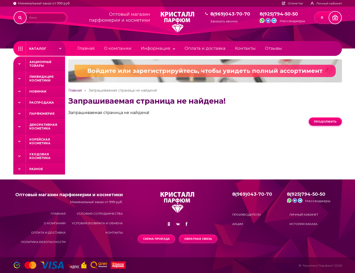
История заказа (303, 224)
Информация (155, 48)
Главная (86, 48)
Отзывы (273, 48)
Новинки (37, 91)
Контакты (245, 48)
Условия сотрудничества (100, 213)
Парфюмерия (41, 113)
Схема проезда (156, 239)
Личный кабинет (303, 214)
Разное (36, 169)
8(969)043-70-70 (230, 14)
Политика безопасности (43, 242)
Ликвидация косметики (41, 78)
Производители (246, 214)
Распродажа (41, 102)
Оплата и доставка (205, 48)
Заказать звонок (224, 21)
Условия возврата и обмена (97, 223)
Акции (237, 224)
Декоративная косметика (43, 126)
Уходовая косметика (40, 156)
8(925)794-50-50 (279, 14)
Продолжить (325, 121)
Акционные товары (40, 63)
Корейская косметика (40, 141)
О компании (117, 48)
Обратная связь (198, 239)
